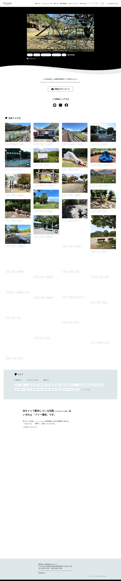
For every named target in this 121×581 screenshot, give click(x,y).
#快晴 (66, 385)
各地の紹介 (41, 573)
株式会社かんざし (50, 564)
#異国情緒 (87, 385)
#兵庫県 (32, 385)
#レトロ (25, 385)
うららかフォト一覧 (46, 3)
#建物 (51, 385)
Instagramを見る (112, 3)
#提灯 (17, 389)
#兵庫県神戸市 (42, 385)
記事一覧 (56, 3)
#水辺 (77, 389)
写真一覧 (37, 3)
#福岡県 (47, 389)
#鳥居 (54, 389)
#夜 (102, 385)
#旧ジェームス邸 (76, 385)
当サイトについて (73, 3)
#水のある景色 (68, 389)
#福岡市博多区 (38, 389)
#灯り (23, 389)
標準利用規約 (63, 3)
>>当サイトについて (30, 427)
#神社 (29, 389)
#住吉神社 (95, 385)
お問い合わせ (83, 3)
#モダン (17, 385)
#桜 (60, 389)
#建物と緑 (59, 385)
